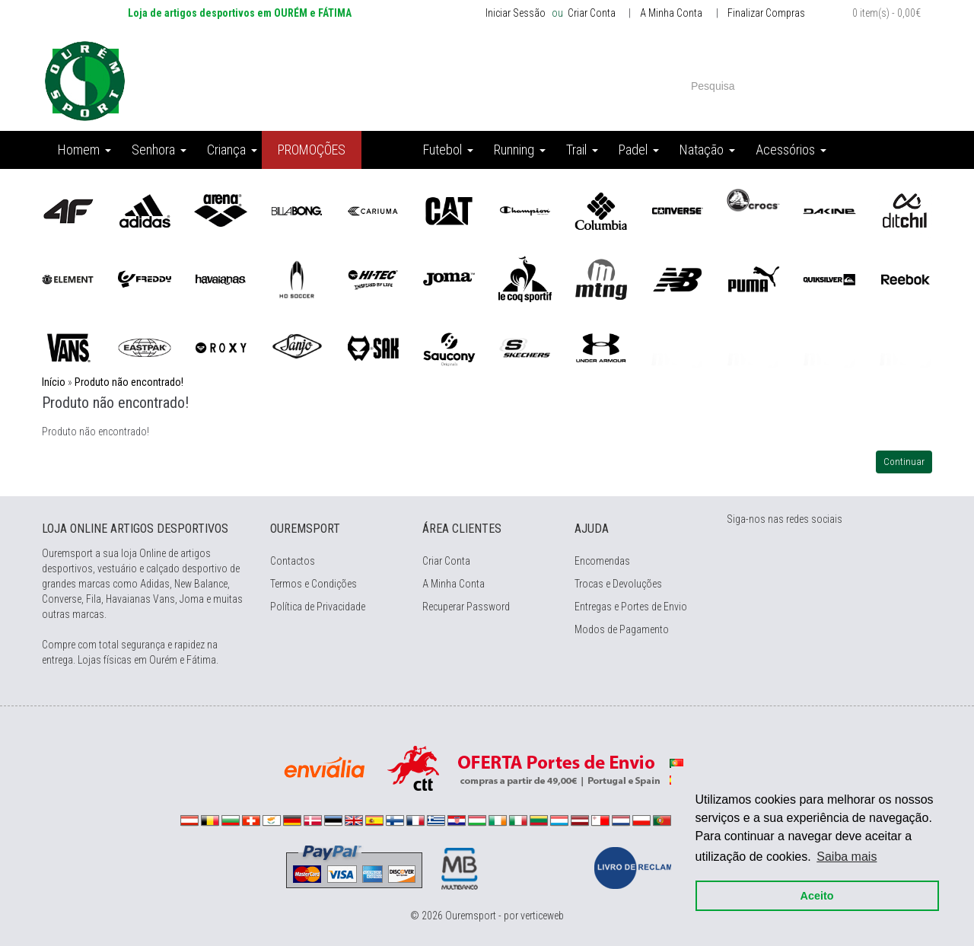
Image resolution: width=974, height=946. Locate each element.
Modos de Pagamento (622, 629)
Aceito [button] (815, 894)
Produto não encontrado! (129, 382)
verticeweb (542, 915)
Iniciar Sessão (515, 13)
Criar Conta (590, 13)
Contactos (292, 561)
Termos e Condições (313, 584)
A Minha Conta (671, 13)
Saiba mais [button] (846, 855)
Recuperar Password (466, 606)
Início (53, 382)
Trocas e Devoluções (618, 584)
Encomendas (602, 561)
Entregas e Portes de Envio (631, 606)
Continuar (904, 461)
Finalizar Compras (766, 13)
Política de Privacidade (317, 606)
